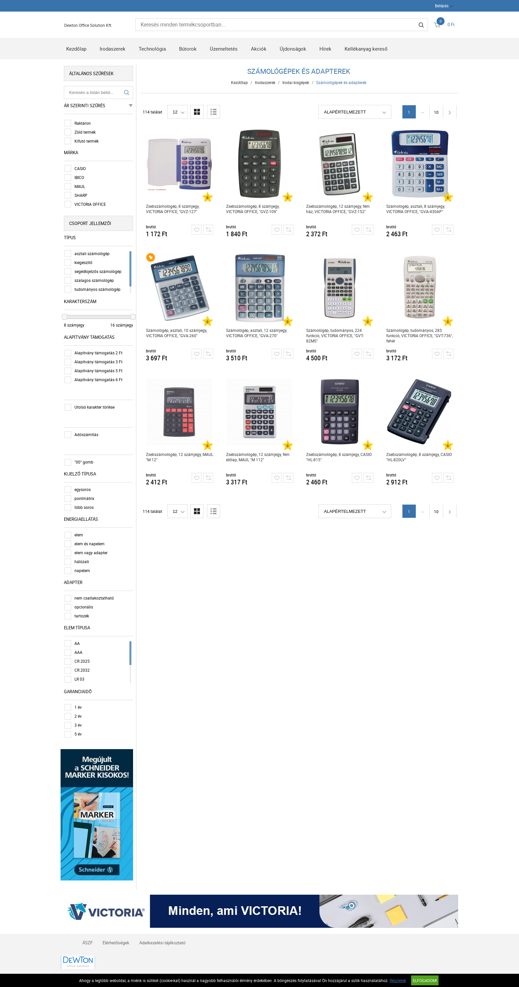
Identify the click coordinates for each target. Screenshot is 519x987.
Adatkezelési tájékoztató (162, 942)
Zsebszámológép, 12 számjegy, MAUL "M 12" (179, 457)
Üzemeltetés (224, 48)
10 (436, 112)
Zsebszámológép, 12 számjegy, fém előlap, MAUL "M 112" (258, 457)
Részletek (398, 980)
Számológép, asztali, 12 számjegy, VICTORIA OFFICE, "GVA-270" (256, 333)
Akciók (258, 48)
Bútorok (188, 48)
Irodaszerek (112, 48)
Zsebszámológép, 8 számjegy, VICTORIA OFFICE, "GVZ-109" (252, 208)
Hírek (325, 48)
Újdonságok (293, 48)
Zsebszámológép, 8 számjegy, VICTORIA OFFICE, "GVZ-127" (172, 208)
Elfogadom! (425, 980)
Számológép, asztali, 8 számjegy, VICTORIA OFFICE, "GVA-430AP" (415, 208)
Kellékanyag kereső (366, 48)
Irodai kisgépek (296, 82)
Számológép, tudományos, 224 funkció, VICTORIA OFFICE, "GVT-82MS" (335, 335)
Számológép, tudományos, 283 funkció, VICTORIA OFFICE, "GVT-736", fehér (419, 335)
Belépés (441, 5)
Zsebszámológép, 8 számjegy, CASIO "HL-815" (339, 457)
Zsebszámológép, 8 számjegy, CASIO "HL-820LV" (419, 457)
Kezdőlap (76, 48)
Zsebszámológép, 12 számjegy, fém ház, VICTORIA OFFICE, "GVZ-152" (338, 208)
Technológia (152, 48)
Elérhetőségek (116, 942)
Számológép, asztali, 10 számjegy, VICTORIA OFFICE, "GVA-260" (176, 333)
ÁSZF (87, 942)
